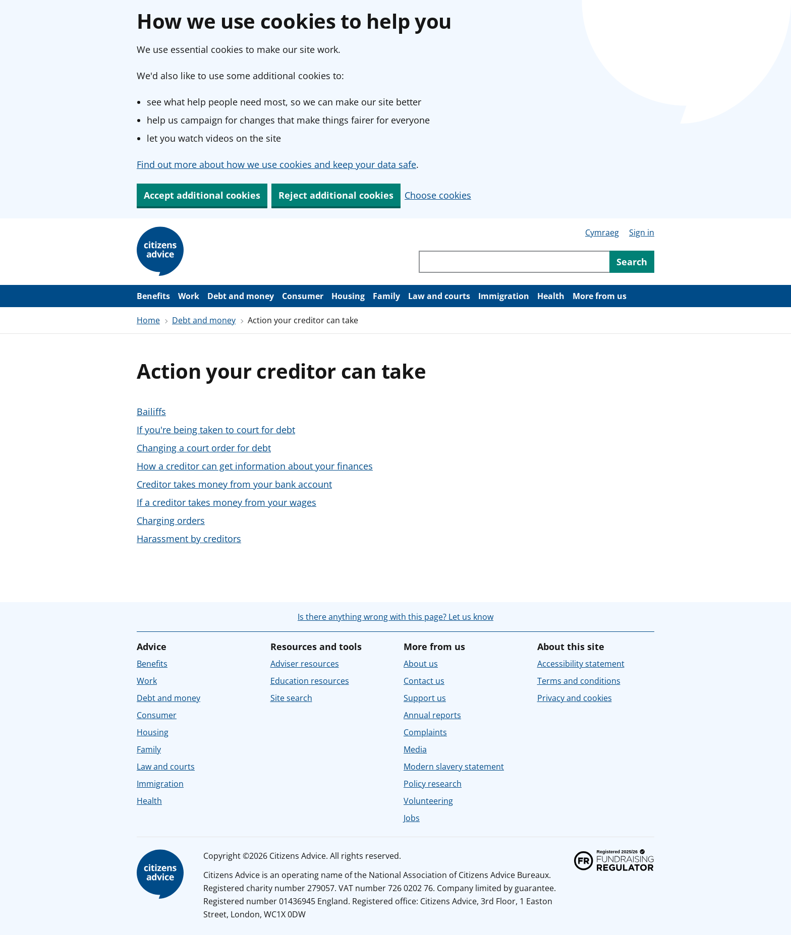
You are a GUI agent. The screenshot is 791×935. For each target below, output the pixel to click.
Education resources (309, 680)
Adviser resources (304, 663)
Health (550, 296)
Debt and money (240, 296)
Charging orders (171, 520)
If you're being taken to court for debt (216, 430)
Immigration (503, 296)
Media (415, 749)
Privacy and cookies (574, 698)
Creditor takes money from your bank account (234, 484)
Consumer (302, 296)
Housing (348, 296)
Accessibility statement (581, 663)
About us (421, 663)
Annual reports (432, 715)
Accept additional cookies (202, 195)
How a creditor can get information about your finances (255, 466)
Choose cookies (438, 195)
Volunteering (428, 800)
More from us (600, 296)
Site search (291, 698)
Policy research (433, 783)
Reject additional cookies (335, 195)
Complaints (425, 732)
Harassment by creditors (189, 539)
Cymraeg (602, 232)
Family (386, 296)
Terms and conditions (578, 680)
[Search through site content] (514, 262)
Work (188, 296)
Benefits (153, 296)
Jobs (412, 818)
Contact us (424, 680)
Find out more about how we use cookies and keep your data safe (276, 164)
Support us (425, 698)
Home (148, 320)
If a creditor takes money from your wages (226, 502)
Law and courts (439, 296)
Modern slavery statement (454, 766)
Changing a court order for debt (204, 448)
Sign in (641, 232)
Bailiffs (151, 411)
